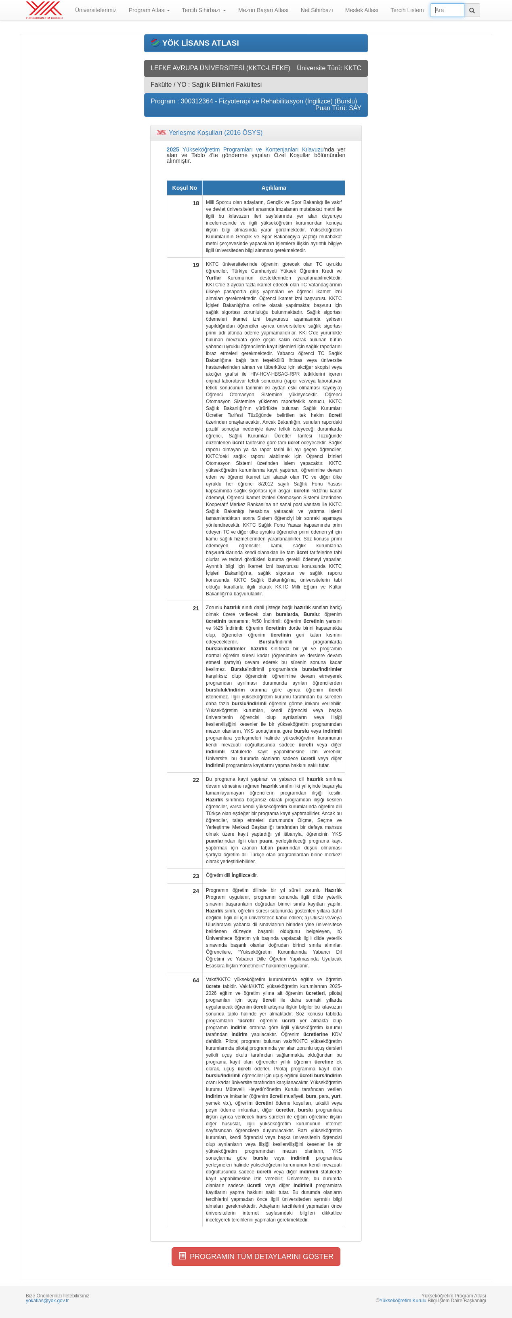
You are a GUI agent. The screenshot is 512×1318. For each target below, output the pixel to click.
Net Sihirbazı (317, 10)
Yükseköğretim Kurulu (403, 1300)
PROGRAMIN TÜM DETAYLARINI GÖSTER (256, 1256)
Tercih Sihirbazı (204, 10)
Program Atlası (149, 10)
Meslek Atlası (361, 10)
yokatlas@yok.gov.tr (47, 1300)
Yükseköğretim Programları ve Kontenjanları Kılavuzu (245, 149)
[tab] (256, 133)
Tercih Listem (407, 10)
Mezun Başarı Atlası (263, 10)
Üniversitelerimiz (96, 10)
